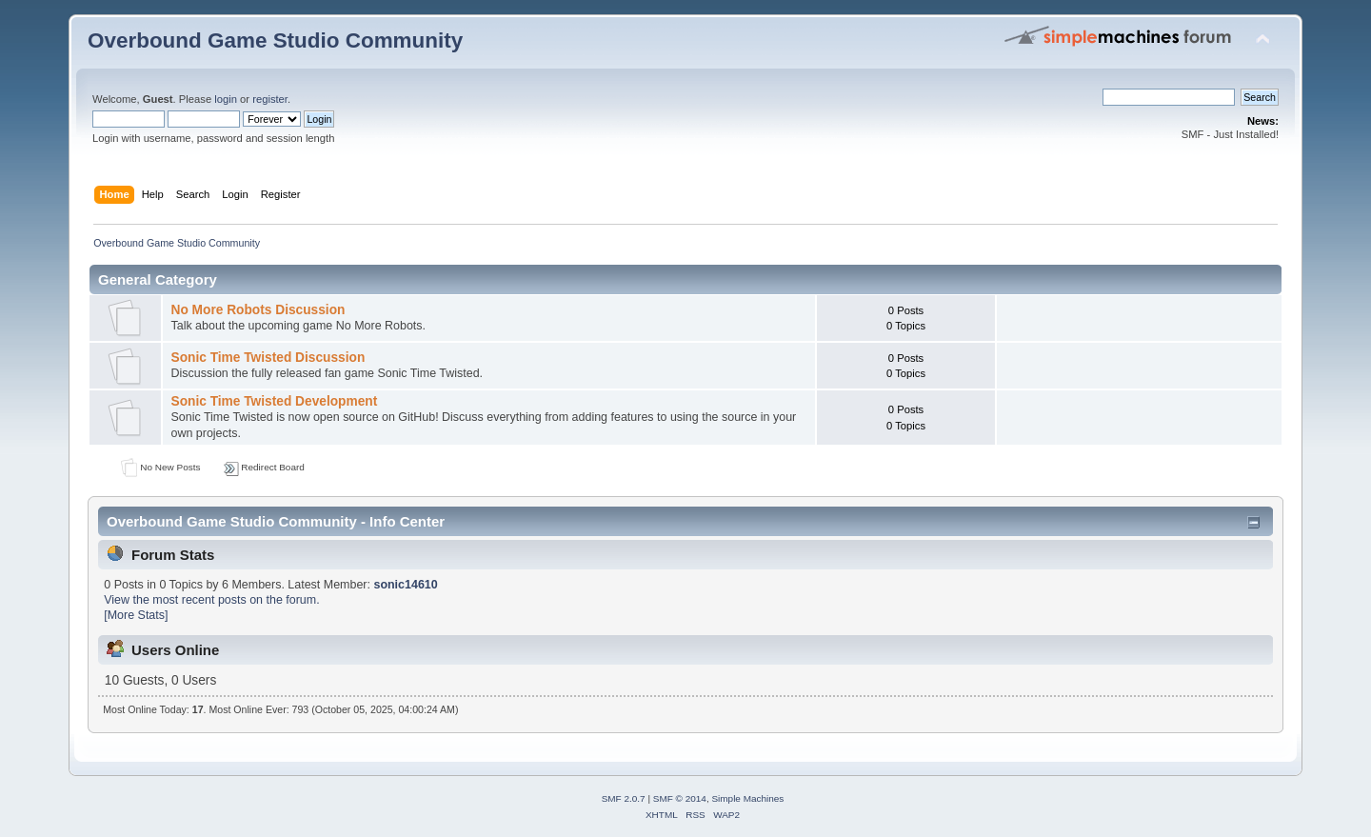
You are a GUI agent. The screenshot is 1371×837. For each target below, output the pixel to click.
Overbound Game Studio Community (275, 40)
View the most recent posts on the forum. (211, 600)
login (225, 99)
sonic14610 (405, 584)
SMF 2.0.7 (624, 798)
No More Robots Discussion (257, 310)
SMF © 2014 (679, 798)
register (270, 99)
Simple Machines (747, 798)
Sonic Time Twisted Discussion (267, 357)
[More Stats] (136, 615)
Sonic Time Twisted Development (273, 401)
